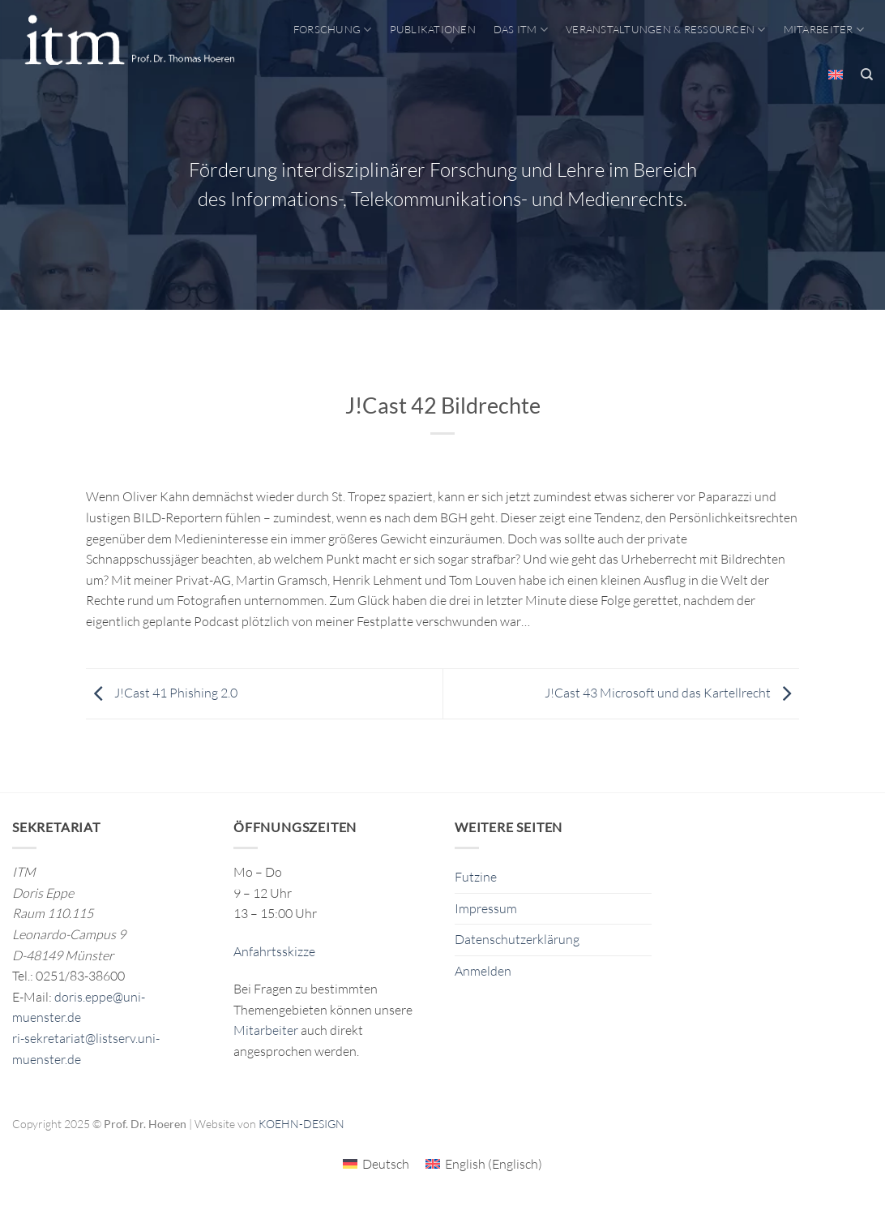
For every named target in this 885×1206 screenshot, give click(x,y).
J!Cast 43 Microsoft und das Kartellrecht (672, 693)
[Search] (867, 74)
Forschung (332, 29)
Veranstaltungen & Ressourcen (666, 29)
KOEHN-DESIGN (301, 1124)
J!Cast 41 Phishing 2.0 (161, 693)
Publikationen (433, 29)
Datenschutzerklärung (517, 939)
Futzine (476, 877)
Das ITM (521, 29)
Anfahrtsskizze (274, 951)
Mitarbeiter (824, 29)
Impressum (486, 908)
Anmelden (483, 971)
